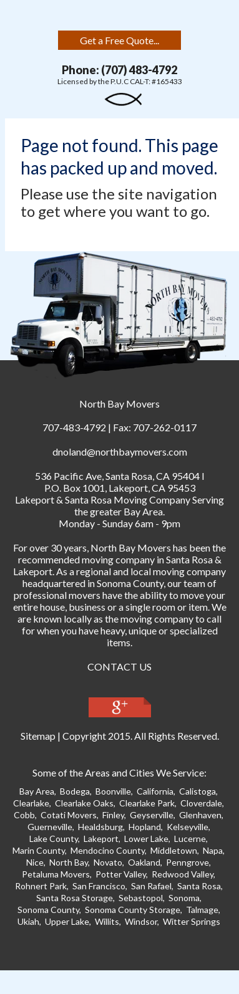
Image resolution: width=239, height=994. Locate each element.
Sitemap (38, 736)
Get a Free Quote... (119, 40)
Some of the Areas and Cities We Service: (119, 772)
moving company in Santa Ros (145, 559)
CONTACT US (119, 666)
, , (117, 476)
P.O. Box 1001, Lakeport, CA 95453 (119, 488)
